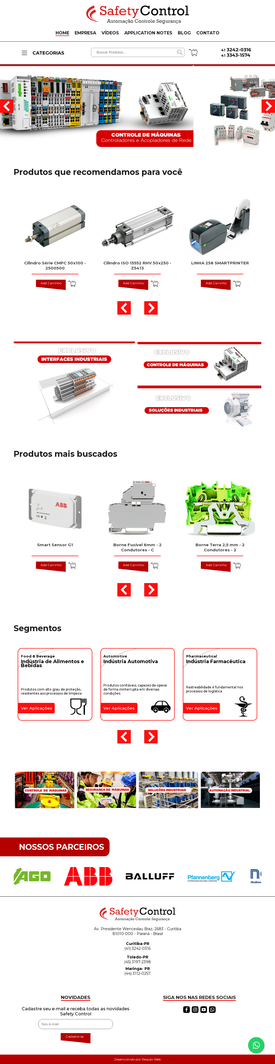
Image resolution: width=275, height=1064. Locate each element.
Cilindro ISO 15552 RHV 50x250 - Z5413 (137, 265)
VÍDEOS (110, 32)
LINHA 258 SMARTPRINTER (220, 262)
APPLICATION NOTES (148, 32)
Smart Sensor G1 (55, 544)
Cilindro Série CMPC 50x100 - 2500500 (55, 265)
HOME (62, 32)
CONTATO (207, 32)
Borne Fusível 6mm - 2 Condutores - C (137, 547)
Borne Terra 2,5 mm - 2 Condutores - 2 (220, 547)
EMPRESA (85, 32)
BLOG (184, 32)
